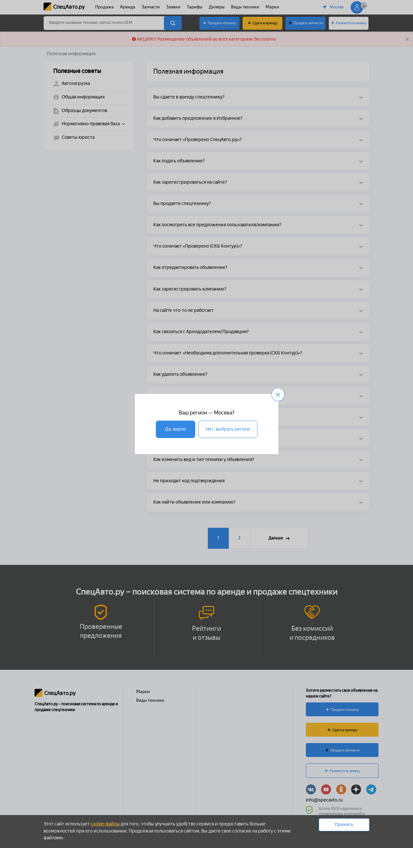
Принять (344, 824)
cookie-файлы (105, 824)
